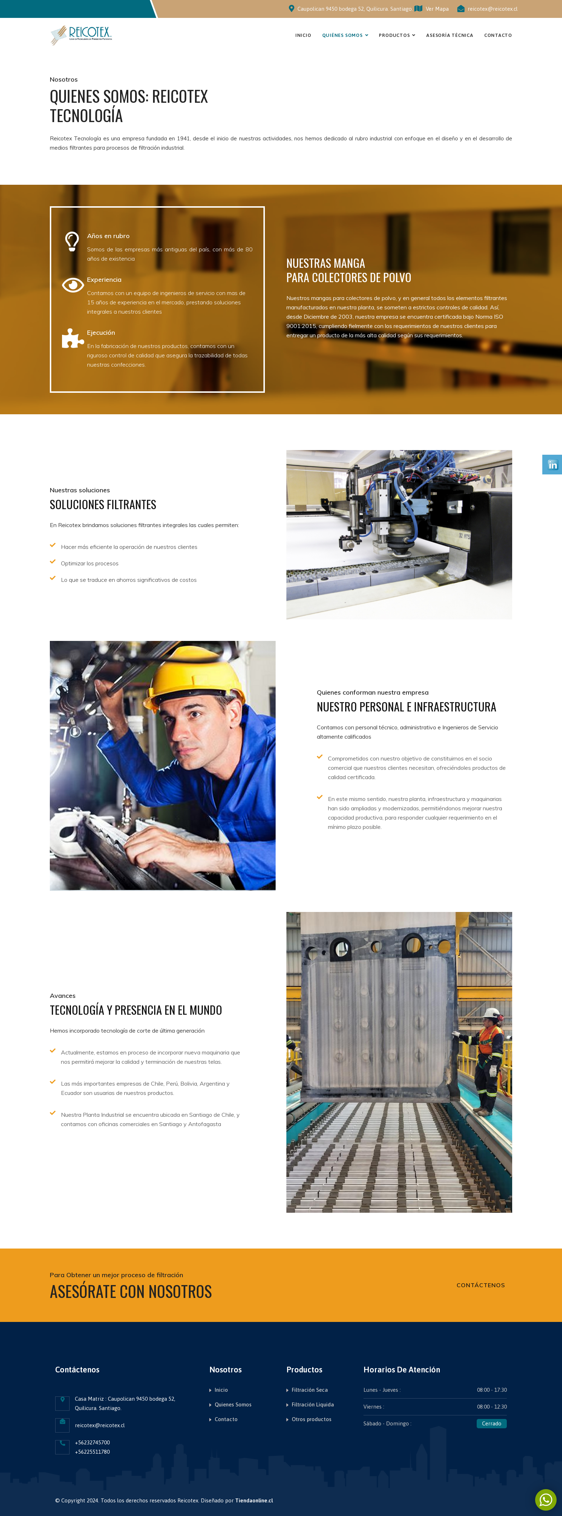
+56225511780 (92, 1452)
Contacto (498, 35)
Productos (394, 35)
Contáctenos (481, 1285)
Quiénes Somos (342, 35)
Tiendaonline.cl (254, 1500)
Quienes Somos (233, 1404)
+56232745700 (92, 1442)
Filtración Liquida (313, 1404)
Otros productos (312, 1419)
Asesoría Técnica (449, 35)
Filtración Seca (310, 1390)
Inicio (303, 35)
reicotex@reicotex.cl (493, 9)
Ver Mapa (431, 9)
